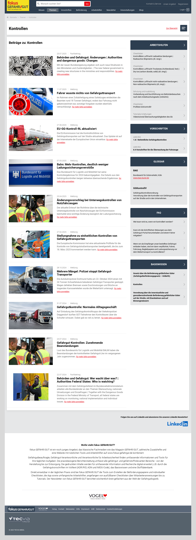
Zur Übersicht (171, 28)
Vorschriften (159, 128)
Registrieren (183, 4)
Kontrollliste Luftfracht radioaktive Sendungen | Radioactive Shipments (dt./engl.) (157, 56)
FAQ (159, 212)
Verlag (54, 509)
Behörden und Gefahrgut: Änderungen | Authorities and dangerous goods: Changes (89, 59)
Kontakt (61, 509)
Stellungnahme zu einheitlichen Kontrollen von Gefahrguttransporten (87, 237)
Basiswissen (159, 264)
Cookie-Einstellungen (114, 509)
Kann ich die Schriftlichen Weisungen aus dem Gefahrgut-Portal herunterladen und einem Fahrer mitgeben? (154, 233)
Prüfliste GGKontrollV (157, 105)
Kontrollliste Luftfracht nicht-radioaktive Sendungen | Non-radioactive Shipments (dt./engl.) (157, 81)
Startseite (13, 17)
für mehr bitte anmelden (82, 107)
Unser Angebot (169, 4)
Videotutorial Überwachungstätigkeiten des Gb (157, 115)
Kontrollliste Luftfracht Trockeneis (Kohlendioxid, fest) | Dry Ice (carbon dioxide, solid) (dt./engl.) (157, 69)
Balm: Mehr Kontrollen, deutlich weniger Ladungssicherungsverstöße (82, 166)
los (87, 4)
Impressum (85, 509)
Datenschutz (100, 509)
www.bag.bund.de (141, 178)
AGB (92, 509)
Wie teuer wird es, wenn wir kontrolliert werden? (153, 222)
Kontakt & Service (153, 4)
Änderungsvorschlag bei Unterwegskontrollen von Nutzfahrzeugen (89, 201)
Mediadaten (70, 509)
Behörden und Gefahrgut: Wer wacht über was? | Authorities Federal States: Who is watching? (87, 380)
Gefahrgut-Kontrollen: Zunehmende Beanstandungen (80, 344)
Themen (23, 17)
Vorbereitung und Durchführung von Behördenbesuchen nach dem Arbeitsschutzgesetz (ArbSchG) (157, 94)
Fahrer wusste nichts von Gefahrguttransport (86, 93)
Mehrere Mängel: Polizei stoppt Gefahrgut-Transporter (84, 273)
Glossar (159, 161)
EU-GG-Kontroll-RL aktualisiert (77, 128)
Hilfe (78, 509)
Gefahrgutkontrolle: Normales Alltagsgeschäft (87, 307)
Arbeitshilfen (159, 45)
